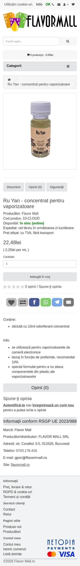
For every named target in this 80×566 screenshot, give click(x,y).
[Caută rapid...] (68, 41)
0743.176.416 (26, 451)
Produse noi (12, 527)
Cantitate (8, 256)
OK (48, 4)
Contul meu (12, 544)
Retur (7, 514)
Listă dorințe (12, 554)
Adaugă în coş (40, 276)
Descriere (13, 187)
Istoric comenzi (14, 549)
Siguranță (57, 187)
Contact (9, 509)
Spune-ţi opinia (50, 286)
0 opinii (30, 286)
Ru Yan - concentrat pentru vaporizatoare (39, 84)
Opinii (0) (35, 187)
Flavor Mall (30, 213)
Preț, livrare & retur (17, 487)
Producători (12, 531)
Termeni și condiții (16, 497)
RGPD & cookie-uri (17, 492)
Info (39, 4)
